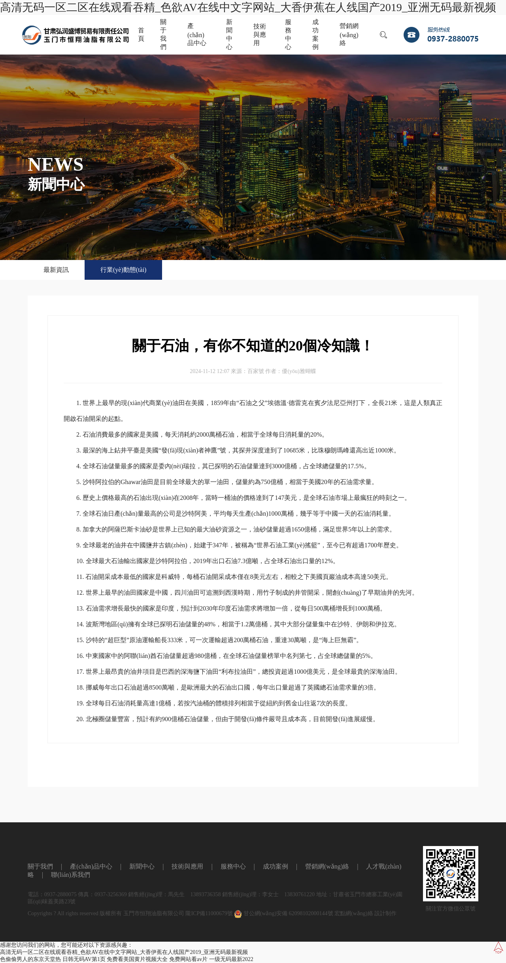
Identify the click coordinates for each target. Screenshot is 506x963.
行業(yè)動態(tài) (123, 269)
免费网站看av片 (188, 959)
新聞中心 (229, 34)
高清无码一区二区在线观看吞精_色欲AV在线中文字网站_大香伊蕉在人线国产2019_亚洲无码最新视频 (248, 7)
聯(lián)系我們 (70, 874)
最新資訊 (56, 269)
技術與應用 (259, 34)
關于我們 (163, 34)
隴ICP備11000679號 (208, 913)
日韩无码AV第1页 (84, 959)
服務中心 (288, 34)
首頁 (141, 34)
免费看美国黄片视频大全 (137, 959)
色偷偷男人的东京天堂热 (30, 959)
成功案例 (315, 34)
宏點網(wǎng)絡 (353, 913)
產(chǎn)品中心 (196, 34)
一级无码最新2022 (231, 959)
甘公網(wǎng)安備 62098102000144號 (283, 913)
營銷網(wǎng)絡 (349, 34)
